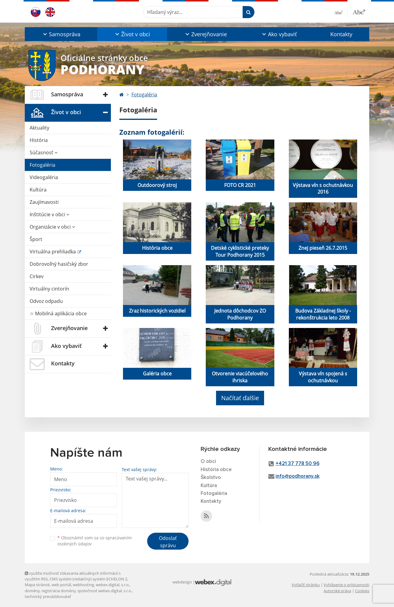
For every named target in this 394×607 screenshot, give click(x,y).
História (39, 140)
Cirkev (37, 276)
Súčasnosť (43, 152)
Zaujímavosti (44, 202)
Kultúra (38, 189)
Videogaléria (44, 177)
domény (32, 590)
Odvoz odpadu (46, 301)
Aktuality (39, 127)
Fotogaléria (42, 165)
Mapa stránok (37, 584)
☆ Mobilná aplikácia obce (58, 313)
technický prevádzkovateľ (48, 596)
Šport (36, 239)
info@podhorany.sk (298, 476)
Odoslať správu (168, 542)
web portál (61, 584)
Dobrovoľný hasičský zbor (59, 264)
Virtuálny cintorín (49, 288)
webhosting (83, 584)
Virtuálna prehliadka (53, 251)
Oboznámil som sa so (94, 541)
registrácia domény (58, 590)
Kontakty (341, 34)
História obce (216, 469)
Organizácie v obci (52, 226)
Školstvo (211, 477)
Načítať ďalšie (240, 398)
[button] (61, 34)
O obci (208, 461)
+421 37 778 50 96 (297, 463)
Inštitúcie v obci (49, 214)
